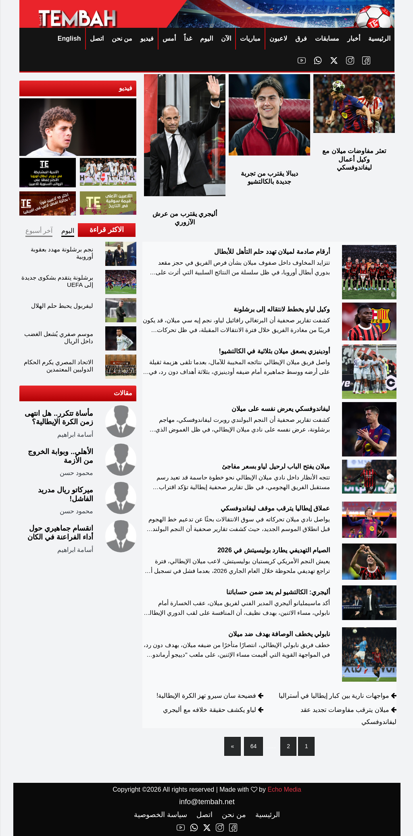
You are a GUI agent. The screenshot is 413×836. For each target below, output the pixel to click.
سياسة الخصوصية (160, 815)
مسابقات (327, 38)
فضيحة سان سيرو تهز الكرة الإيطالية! (206, 695)
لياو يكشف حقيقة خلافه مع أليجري (209, 709)
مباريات (250, 38)
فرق (301, 38)
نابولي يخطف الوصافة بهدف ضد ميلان (279, 634)
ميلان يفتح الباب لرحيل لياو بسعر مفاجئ (275, 466)
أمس (168, 38)
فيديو (146, 38)
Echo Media (284, 789)
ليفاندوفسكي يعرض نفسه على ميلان (280, 408)
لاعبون (278, 38)
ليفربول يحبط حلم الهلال (62, 305)
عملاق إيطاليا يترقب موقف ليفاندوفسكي (275, 508)
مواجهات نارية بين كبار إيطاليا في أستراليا (333, 695)
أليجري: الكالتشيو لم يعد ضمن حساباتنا (278, 592)
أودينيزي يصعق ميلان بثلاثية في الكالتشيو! (274, 351)
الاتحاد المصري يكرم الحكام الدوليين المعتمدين (58, 366)
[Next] (232, 746)
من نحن (121, 38)
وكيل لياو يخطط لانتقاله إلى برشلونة (281, 309)
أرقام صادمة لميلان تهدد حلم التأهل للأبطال (272, 251)
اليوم (206, 38)
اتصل (96, 38)
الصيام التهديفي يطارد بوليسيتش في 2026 (273, 550)
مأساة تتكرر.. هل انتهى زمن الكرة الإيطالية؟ (58, 417)
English (69, 38)
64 (253, 746)
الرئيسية (379, 38)
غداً (188, 38)
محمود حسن (76, 472)
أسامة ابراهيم (75, 434)
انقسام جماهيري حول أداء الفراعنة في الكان (60, 532)
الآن (226, 38)
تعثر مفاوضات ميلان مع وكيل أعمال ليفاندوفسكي (353, 159)
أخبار (353, 38)
